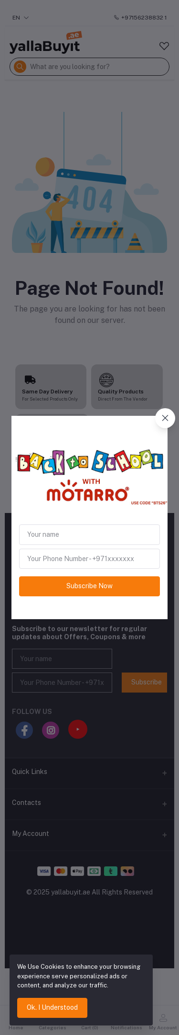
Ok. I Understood (52, 1007)
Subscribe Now (89, 586)
